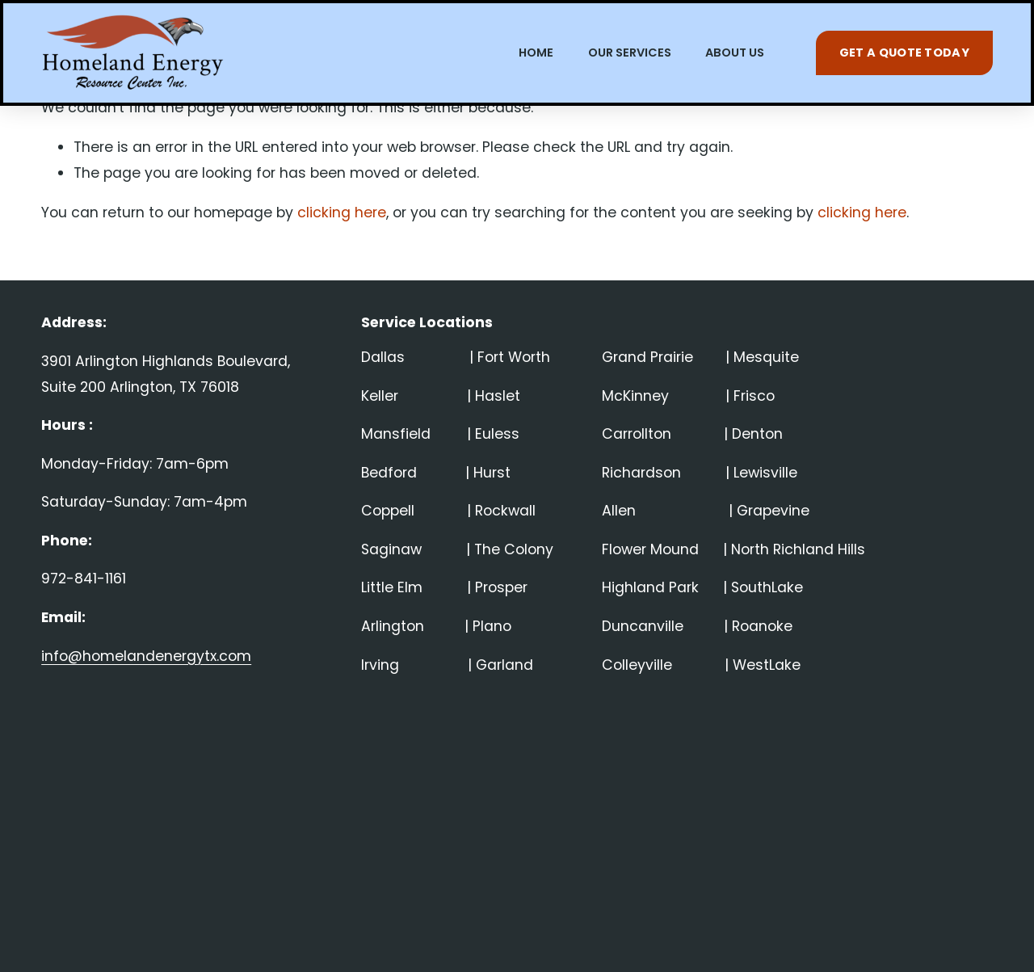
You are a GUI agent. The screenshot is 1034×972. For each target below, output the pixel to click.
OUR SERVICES (629, 52)
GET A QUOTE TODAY (904, 52)
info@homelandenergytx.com (146, 656)
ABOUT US (734, 52)
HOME (536, 52)
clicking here (341, 212)
